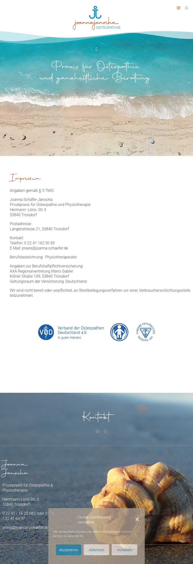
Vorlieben (124, 550)
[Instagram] (97, 430)
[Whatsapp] (105, 430)
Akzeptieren (68, 550)
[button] (137, 519)
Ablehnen (96, 550)
